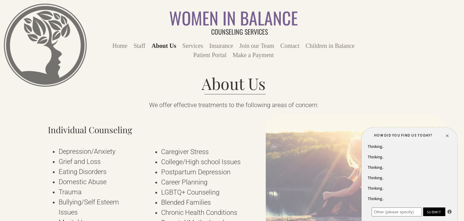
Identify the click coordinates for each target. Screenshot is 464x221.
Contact (290, 45)
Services (192, 45)
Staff (139, 45)
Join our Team (256, 45)
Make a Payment (253, 55)
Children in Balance (330, 45)
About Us (164, 45)
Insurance (221, 45)
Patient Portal (209, 55)
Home (119, 45)
